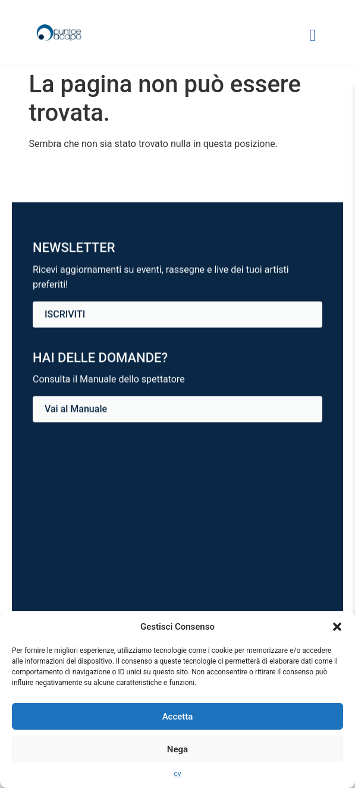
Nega (177, 749)
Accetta (177, 716)
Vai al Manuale (76, 409)
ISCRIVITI (65, 314)
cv (177, 774)
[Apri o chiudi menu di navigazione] (312, 35)
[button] (337, 627)
